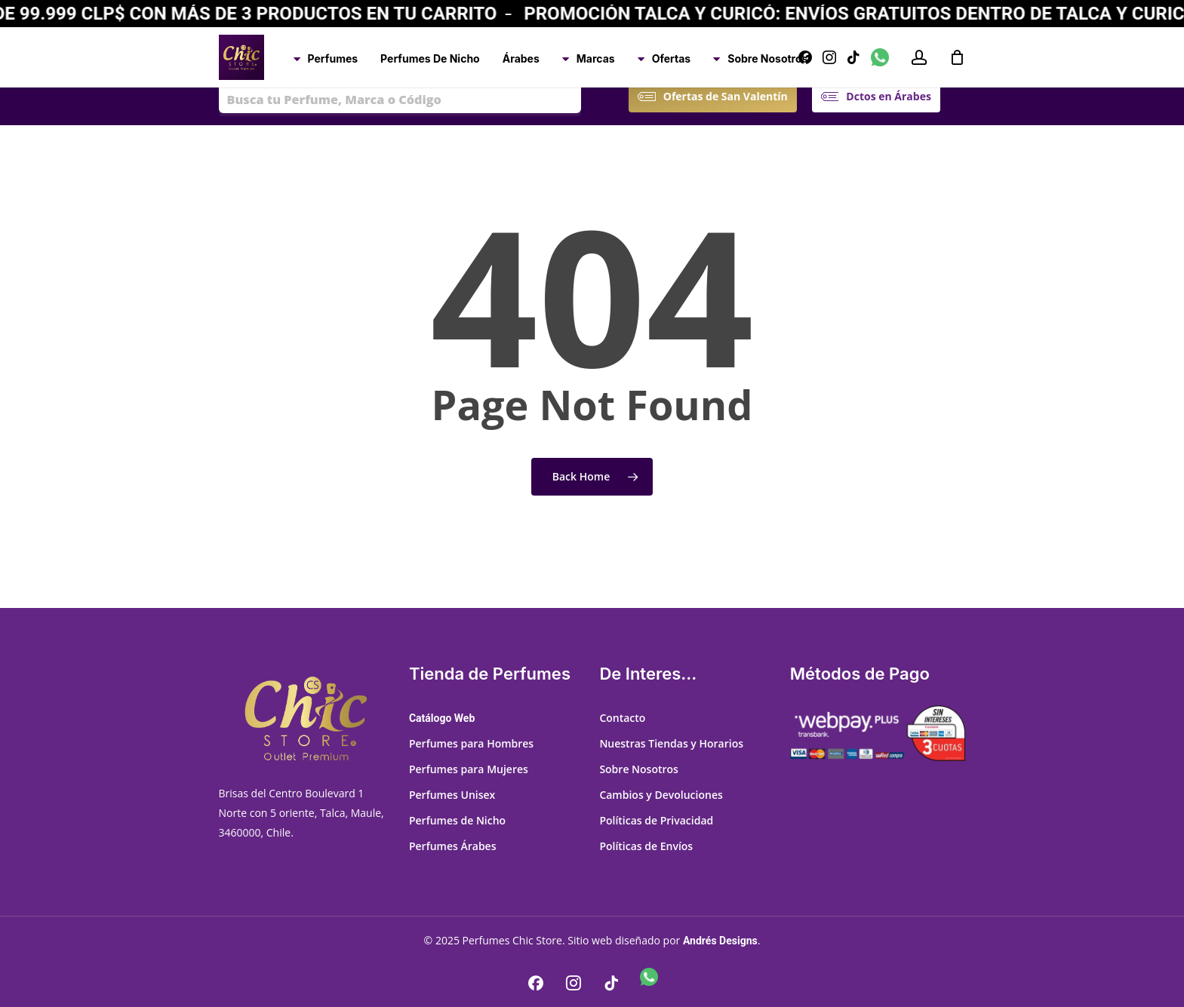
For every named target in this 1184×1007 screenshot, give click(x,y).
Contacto (622, 718)
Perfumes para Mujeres (468, 769)
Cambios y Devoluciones (660, 794)
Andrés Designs (720, 941)
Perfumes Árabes (453, 846)
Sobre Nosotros (638, 769)
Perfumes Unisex (452, 794)
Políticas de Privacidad (656, 820)
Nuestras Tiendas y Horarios (671, 743)
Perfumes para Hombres (471, 743)
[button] (725, 96)
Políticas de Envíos (646, 846)
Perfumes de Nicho (457, 820)
